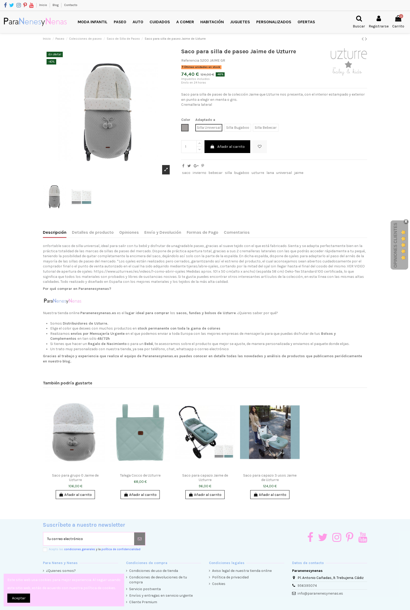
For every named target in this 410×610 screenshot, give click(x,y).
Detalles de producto (93, 232)
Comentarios (237, 232)
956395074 (307, 585)
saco (186, 173)
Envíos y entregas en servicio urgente (161, 595)
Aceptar (19, 598)
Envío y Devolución (162, 232)
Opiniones (129, 232)
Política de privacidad (230, 577)
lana (270, 173)
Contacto (70, 5)
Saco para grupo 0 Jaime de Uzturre (75, 477)
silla (228, 173)
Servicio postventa (145, 589)
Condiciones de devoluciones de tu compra (158, 580)
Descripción (54, 232)
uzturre (258, 173)
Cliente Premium (143, 602)
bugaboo (241, 173)
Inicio (43, 5)
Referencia (190, 60)
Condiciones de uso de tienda (153, 570)
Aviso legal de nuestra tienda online (242, 570)
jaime (298, 173)
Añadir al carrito (227, 146)
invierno (199, 173)
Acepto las (94, 549)
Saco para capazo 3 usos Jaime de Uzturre (270, 477)
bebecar (215, 173)
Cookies (218, 584)
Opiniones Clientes (395, 245)
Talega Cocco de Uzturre (140, 475)
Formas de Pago (202, 232)
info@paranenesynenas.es (320, 593)
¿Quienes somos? (61, 570)
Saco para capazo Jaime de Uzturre (205, 477)
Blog (56, 5)
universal (284, 173)
